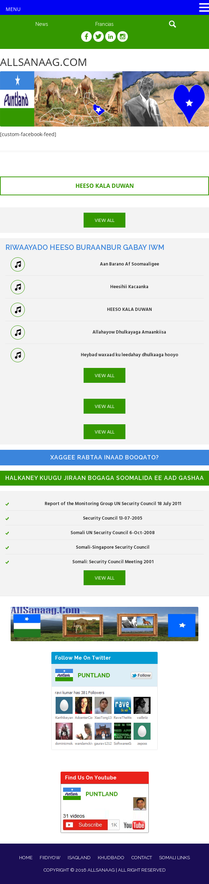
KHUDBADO (111, 857)
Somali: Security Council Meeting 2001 (112, 561)
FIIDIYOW (50, 857)
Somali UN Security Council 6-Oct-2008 (112, 532)
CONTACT (141, 857)
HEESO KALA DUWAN (129, 309)
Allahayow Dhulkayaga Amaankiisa (129, 331)
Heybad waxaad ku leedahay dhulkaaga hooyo (129, 354)
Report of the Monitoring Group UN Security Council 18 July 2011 (113, 503)
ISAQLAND (79, 857)
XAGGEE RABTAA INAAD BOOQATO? (104, 457)
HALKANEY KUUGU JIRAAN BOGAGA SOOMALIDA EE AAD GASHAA (104, 478)
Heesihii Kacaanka (129, 286)
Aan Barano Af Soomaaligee (129, 263)
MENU (13, 9)
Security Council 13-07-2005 (112, 517)
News (41, 24)
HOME (26, 857)
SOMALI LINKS (174, 857)
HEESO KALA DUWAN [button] (104, 186)
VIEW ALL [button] (104, 220)
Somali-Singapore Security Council (112, 546)
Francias (104, 24)
